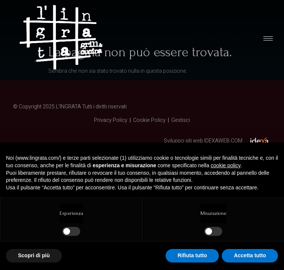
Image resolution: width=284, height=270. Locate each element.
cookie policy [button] (225, 165)
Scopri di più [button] (34, 255)
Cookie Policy (149, 120)
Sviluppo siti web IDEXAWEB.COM (203, 141)
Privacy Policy (110, 120)
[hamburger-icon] (268, 38)
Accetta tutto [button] (250, 255)
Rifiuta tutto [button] (192, 255)
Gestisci (180, 120)
